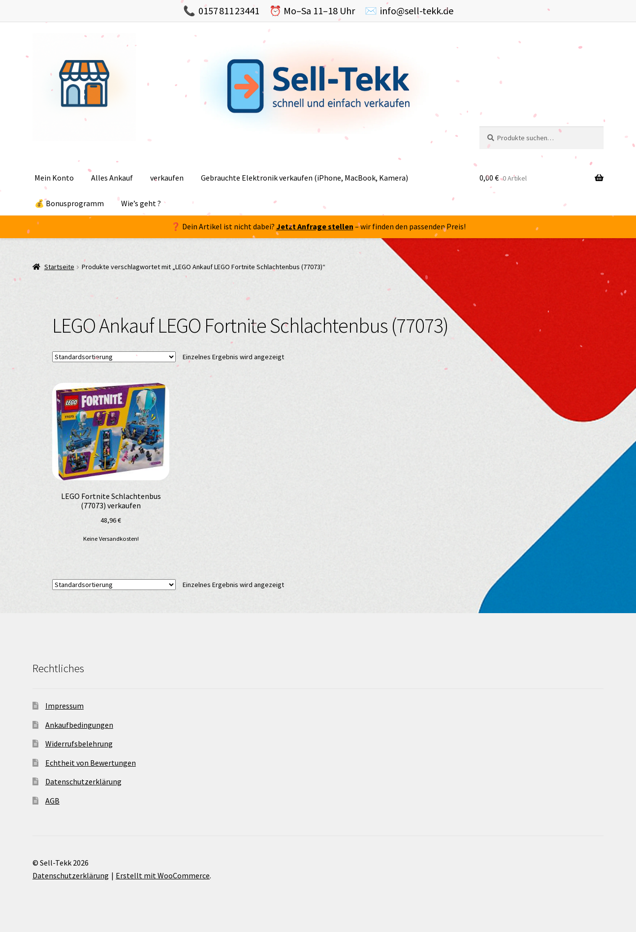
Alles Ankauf (112, 178)
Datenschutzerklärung (83, 781)
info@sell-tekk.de (416, 10)
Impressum (64, 706)
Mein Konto (54, 178)
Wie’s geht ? (141, 203)
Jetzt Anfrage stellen (314, 226)
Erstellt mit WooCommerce (163, 875)
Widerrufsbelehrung (79, 743)
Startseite (59, 266)
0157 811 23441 (228, 10)
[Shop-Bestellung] (114, 356)
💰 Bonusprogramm (69, 203)
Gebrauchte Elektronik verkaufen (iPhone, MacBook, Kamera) (304, 178)
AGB (52, 801)
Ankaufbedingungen (79, 725)
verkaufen (167, 178)
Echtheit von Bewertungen (90, 763)
